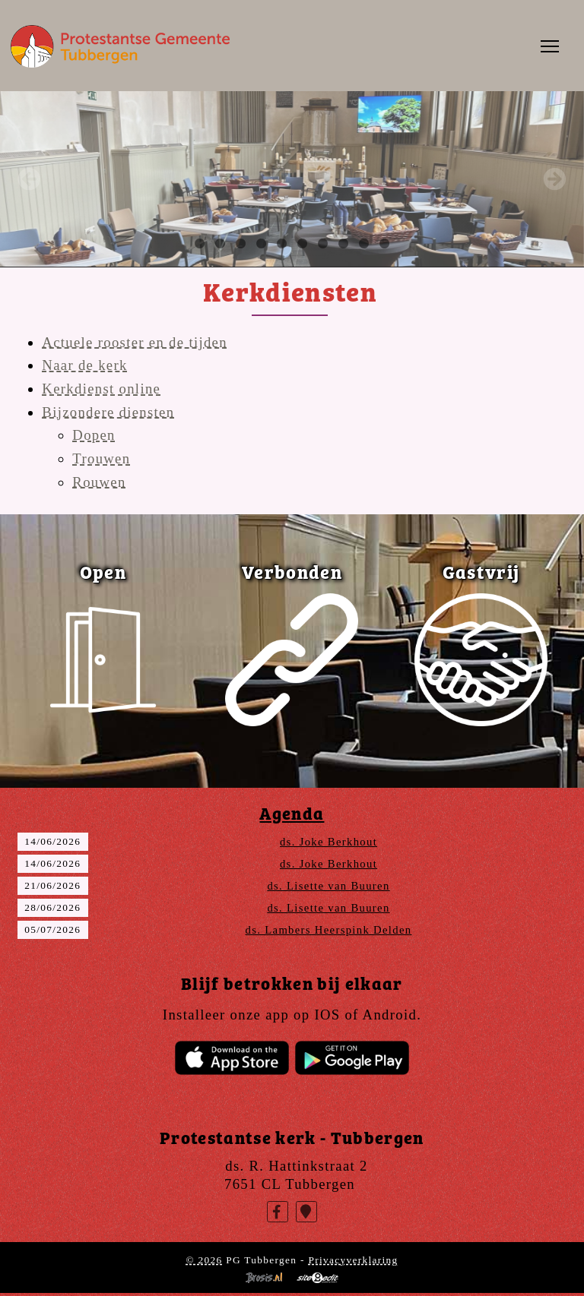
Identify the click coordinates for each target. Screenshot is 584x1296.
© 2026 (204, 1260)
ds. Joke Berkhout (328, 842)
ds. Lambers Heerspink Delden (329, 930)
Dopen (93, 435)
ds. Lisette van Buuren (328, 886)
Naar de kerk (84, 365)
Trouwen (101, 458)
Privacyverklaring (353, 1260)
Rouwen (98, 482)
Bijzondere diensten (108, 412)
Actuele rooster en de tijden (134, 342)
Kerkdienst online (101, 389)
